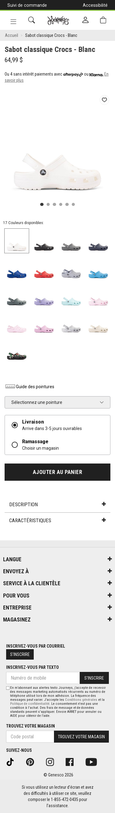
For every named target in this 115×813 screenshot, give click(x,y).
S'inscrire (20, 654)
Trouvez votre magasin (30, 726)
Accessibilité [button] (95, 5)
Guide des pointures (29, 386)
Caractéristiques (57, 520)
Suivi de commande (27, 5)
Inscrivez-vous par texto (32, 667)
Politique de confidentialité (29, 704)
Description (57, 504)
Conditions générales (81, 700)
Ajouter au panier (57, 472)
